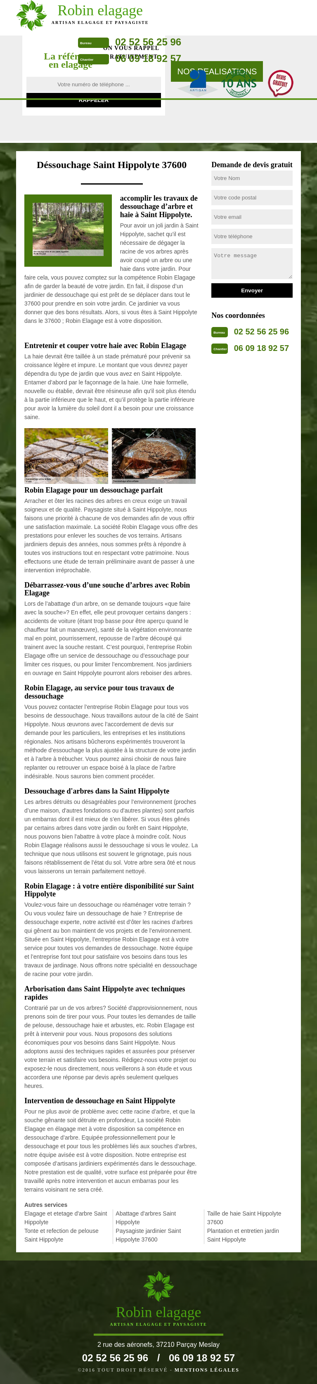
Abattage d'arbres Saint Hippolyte (146, 1217)
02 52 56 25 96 (148, 41)
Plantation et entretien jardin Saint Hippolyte (243, 1235)
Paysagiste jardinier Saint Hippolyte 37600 (148, 1235)
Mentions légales (207, 1370)
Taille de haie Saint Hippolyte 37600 (244, 1217)
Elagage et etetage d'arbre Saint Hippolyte (65, 1217)
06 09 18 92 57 (148, 58)
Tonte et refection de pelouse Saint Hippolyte (61, 1235)
